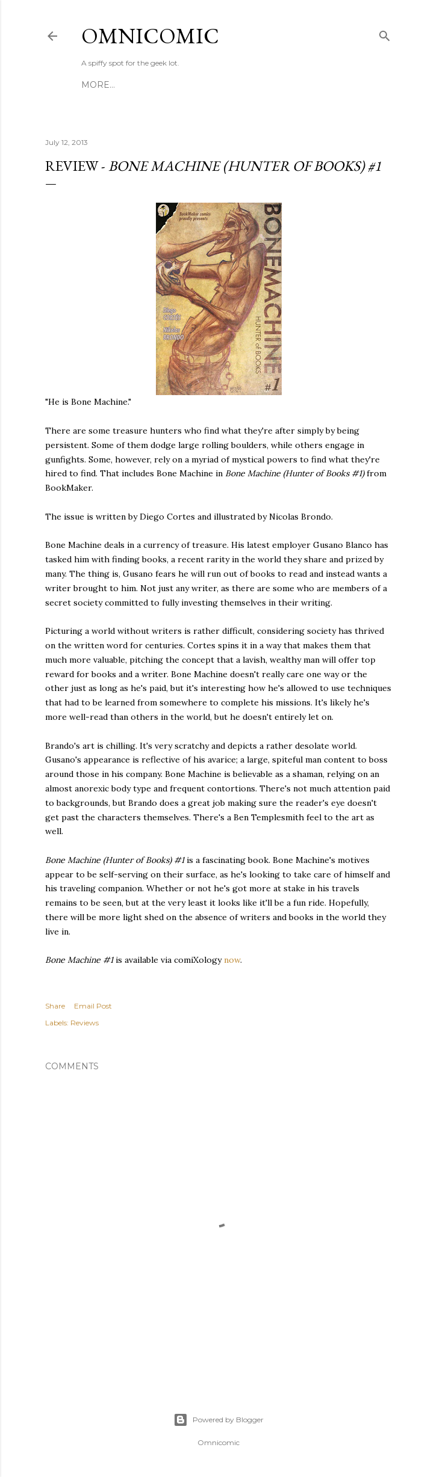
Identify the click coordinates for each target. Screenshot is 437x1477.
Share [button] (55, 1005)
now (232, 959)
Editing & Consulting (171, 84)
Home (95, 84)
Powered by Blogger (218, 1420)
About (246, 84)
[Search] (384, 33)
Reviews (84, 1022)
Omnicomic (150, 36)
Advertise (294, 84)
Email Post (93, 1005)
